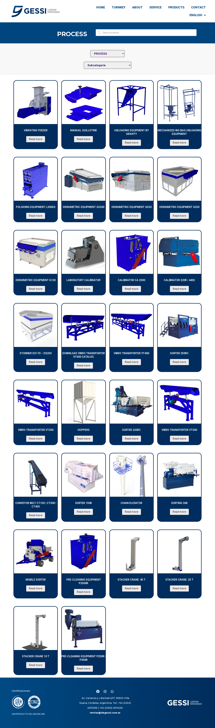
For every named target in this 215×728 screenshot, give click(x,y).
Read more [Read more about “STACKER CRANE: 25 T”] (179, 588)
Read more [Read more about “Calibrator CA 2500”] (131, 288)
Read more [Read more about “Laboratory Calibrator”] (83, 288)
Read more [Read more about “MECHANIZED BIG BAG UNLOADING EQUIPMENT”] (179, 142)
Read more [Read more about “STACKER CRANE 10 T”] (35, 665)
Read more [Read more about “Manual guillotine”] (83, 139)
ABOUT (137, 7)
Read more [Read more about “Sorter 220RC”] (131, 438)
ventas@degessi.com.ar (105, 712)
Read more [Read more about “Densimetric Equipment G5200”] (83, 215)
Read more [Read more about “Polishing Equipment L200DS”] (35, 215)
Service (155, 7)
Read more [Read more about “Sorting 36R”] (179, 511)
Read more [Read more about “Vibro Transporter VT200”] (179, 438)
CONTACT (198, 7)
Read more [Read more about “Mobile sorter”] (35, 588)
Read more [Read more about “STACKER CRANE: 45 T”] (131, 588)
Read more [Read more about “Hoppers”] (83, 438)
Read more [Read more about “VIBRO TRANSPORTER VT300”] (35, 438)
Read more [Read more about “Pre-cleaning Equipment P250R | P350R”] (83, 668)
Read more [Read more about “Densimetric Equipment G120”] (35, 288)
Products (176, 7)
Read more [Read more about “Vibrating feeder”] (35, 139)
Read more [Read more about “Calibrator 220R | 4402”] (179, 288)
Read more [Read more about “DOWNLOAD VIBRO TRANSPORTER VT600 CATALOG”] (83, 365)
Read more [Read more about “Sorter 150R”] (83, 511)
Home (100, 7)
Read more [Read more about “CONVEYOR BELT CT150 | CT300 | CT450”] (35, 515)
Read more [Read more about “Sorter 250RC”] (179, 362)
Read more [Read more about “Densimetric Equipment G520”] (131, 215)
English (197, 15)
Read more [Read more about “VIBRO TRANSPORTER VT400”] (131, 362)
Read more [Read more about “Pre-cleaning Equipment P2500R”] (83, 592)
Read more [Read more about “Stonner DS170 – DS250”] (35, 362)
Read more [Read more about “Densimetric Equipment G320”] (179, 215)
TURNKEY (118, 7)
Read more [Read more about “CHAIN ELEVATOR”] (131, 511)
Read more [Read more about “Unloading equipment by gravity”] (131, 142)
